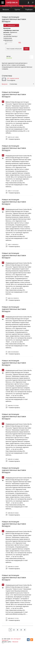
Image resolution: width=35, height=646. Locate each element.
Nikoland (15, 642)
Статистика (7, 75)
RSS (19, 42)
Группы (19, 8)
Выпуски (7, 8)
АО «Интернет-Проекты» (11, 639)
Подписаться (11, 25)
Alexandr (9, 58)
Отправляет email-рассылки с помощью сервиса (17, 6)
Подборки (30, 8)
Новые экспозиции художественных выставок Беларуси (14, 19)
